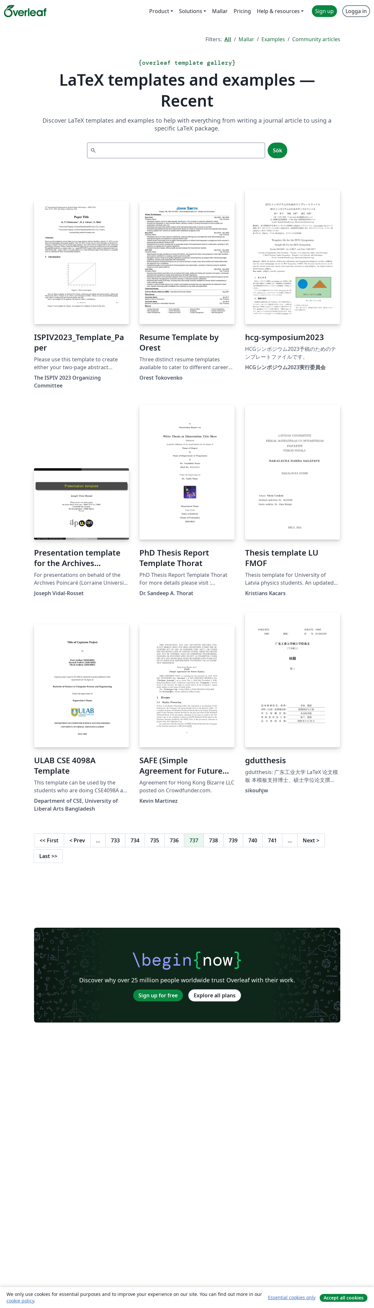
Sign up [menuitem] (324, 11)
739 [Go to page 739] (233, 840)
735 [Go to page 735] (154, 840)
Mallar (246, 39)
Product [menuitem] (159, 11)
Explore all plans (215, 995)
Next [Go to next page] (311, 840)
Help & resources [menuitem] (278, 11)
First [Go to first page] (49, 840)
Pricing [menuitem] (242, 11)
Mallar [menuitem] (220, 11)
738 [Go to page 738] (213, 840)
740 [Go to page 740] (252, 840)
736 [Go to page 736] (174, 840)
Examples (273, 39)
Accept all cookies (344, 1298)
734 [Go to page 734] (135, 840)
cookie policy (20, 1301)
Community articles (316, 39)
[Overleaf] (25, 11)
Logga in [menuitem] (356, 11)
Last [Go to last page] (48, 856)
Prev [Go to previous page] (77, 840)
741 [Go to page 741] (272, 840)
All (227, 39)
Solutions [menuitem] (190, 11)
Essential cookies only (291, 1297)
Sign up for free (158, 995)
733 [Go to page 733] (115, 840)
